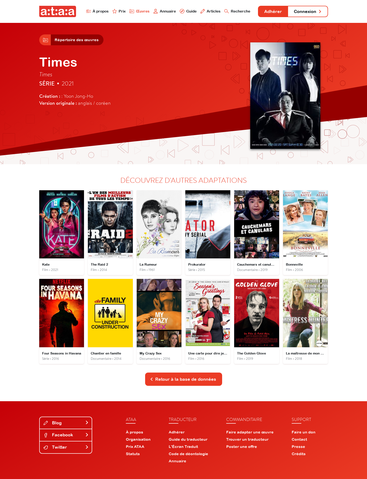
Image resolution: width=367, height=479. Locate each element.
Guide (188, 11)
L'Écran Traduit (183, 446)
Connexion (308, 11)
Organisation (138, 439)
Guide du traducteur (188, 439)
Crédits (299, 454)
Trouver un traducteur (247, 439)
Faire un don (303, 432)
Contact (299, 439)
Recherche (237, 11)
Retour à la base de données (183, 379)
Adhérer (273, 11)
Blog (66, 422)
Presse (298, 446)
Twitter (66, 447)
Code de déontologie (188, 454)
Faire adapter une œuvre (250, 432)
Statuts (133, 454)
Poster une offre (241, 446)
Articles (210, 11)
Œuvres (139, 11)
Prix (119, 11)
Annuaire (164, 11)
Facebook (66, 434)
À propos (97, 11)
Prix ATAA (135, 446)
